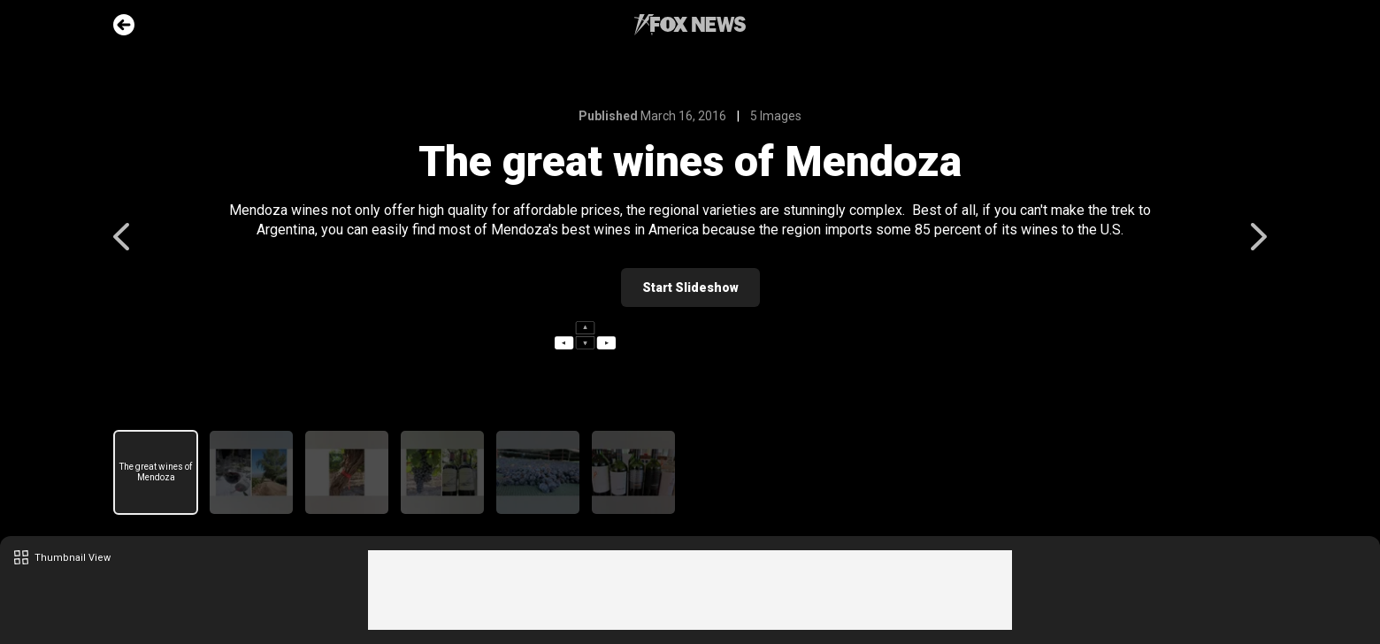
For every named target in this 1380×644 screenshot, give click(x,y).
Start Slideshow (690, 287)
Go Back (123, 24)
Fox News (690, 24)
